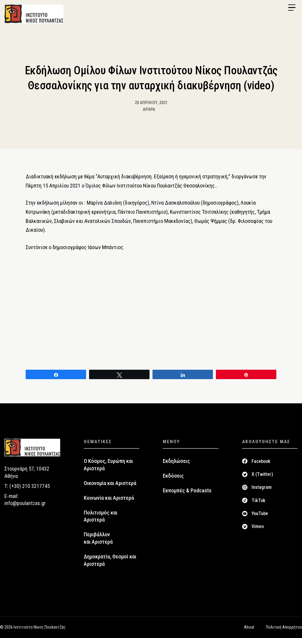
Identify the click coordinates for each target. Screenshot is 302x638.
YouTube (260, 513)
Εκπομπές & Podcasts (187, 490)
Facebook (261, 461)
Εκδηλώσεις (176, 461)
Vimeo (258, 526)
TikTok (258, 500)
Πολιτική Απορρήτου (284, 627)
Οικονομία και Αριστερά (110, 483)
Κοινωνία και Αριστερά (109, 498)
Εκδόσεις (173, 476)
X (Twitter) (262, 474)
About (249, 627)
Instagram (262, 487)
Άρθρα (149, 109)
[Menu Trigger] (291, 7)
